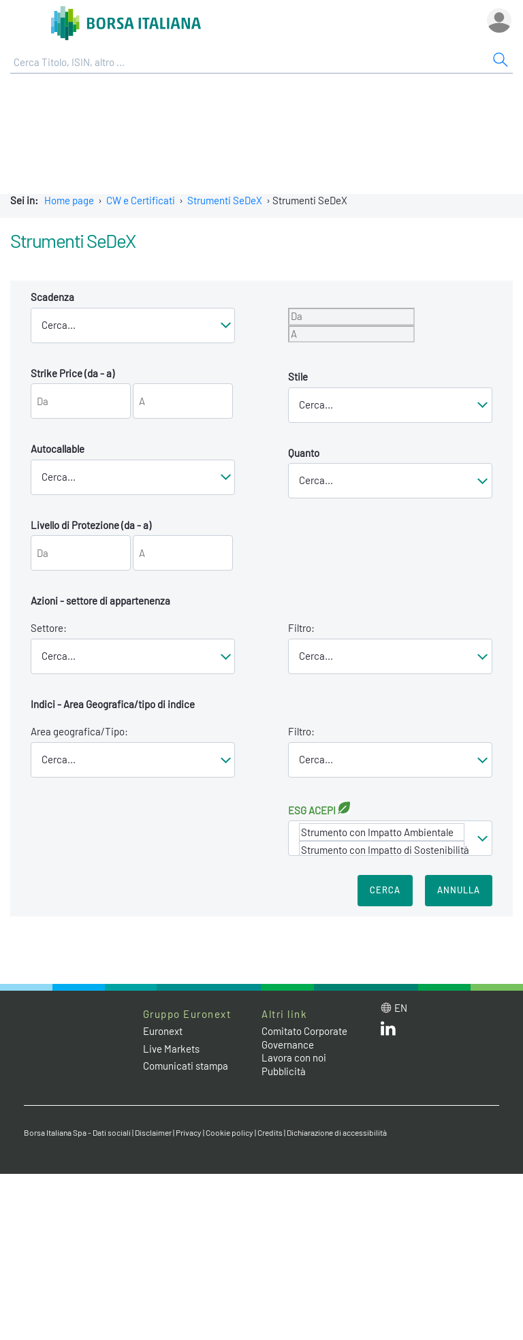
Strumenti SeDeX (224, 200)
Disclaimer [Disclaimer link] (153, 1132)
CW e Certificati (140, 200)
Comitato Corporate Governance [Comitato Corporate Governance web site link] (304, 1038)
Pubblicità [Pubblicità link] (284, 1071)
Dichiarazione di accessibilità (337, 1132)
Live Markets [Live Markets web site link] (171, 1048)
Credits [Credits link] (270, 1132)
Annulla (458, 889)
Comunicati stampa (185, 1065)
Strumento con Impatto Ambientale (381, 832)
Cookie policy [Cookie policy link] (229, 1132)
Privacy (189, 1132)
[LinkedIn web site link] (388, 1031)
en (400, 1008)
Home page (69, 200)
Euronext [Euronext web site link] (163, 1031)
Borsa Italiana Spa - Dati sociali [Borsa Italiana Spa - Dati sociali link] (77, 1132)
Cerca (385, 889)
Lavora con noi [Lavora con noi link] (294, 1057)
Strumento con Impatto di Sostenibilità (381, 850)
